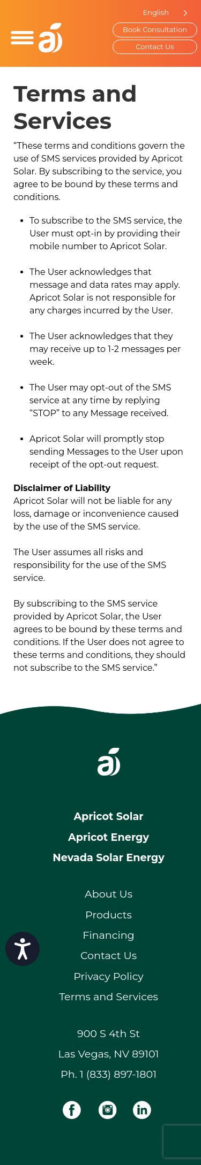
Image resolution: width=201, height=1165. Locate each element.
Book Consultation (155, 29)
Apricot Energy (108, 837)
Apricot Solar (108, 816)
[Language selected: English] (162, 12)
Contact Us (155, 46)
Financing (109, 935)
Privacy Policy (108, 976)
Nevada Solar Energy (108, 857)
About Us (108, 893)
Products (108, 914)
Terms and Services (108, 996)
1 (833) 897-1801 (118, 1074)
